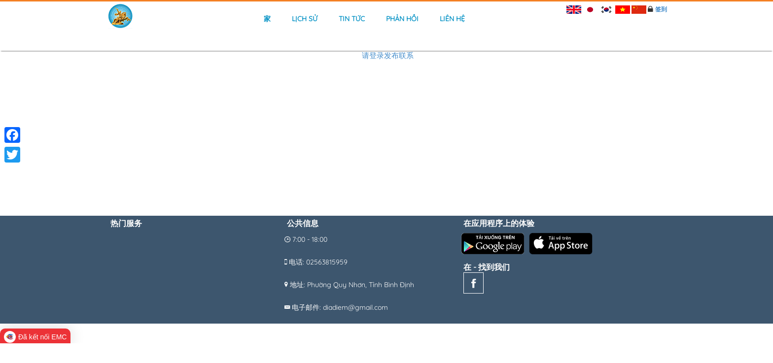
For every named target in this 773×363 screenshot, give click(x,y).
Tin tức (352, 18)
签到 (661, 9)
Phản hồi (402, 18)
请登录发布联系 (388, 55)
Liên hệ (452, 18)
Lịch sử (304, 18)
